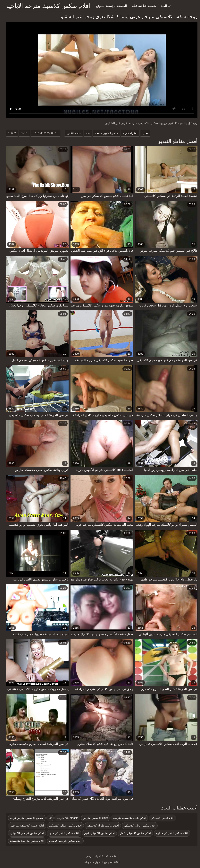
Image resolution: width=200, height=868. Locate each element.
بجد (86, 133)
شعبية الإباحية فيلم (142, 5)
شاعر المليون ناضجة (104, 133)
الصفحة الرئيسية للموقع (109, 5)
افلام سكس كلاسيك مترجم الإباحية (46, 6)
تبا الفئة (164, 5)
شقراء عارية (128, 133)
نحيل (143, 133)
